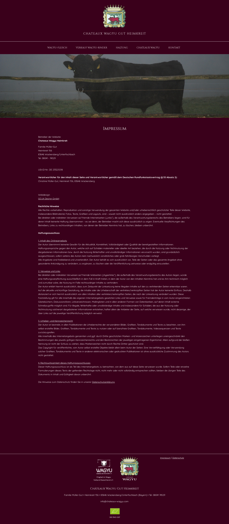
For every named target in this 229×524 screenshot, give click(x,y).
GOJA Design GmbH (48, 198)
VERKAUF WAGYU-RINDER (91, 47)
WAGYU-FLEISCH (57, 47)
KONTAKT (174, 47)
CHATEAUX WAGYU (148, 47)
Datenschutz (178, 458)
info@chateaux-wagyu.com (114, 501)
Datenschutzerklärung (103, 382)
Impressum (165, 458)
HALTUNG (122, 47)
